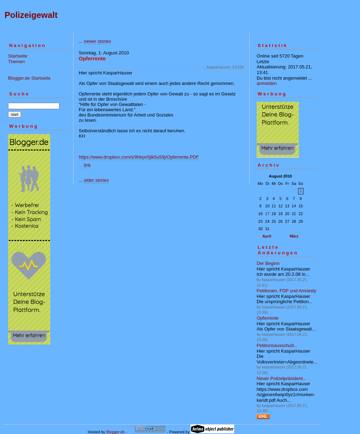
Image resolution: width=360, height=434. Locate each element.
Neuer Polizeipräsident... (282, 378)
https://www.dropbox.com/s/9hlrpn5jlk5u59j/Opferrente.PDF (139, 157)
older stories (96, 180)
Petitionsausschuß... (277, 345)
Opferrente (267, 318)
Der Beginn (268, 263)
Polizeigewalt (31, 15)
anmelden (267, 83)
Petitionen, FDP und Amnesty (286, 290)
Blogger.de (115, 432)
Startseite (17, 56)
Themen (16, 61)
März (294, 236)
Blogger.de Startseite (29, 78)
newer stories (97, 41)
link (87, 165)
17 (267, 214)
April (266, 236)
